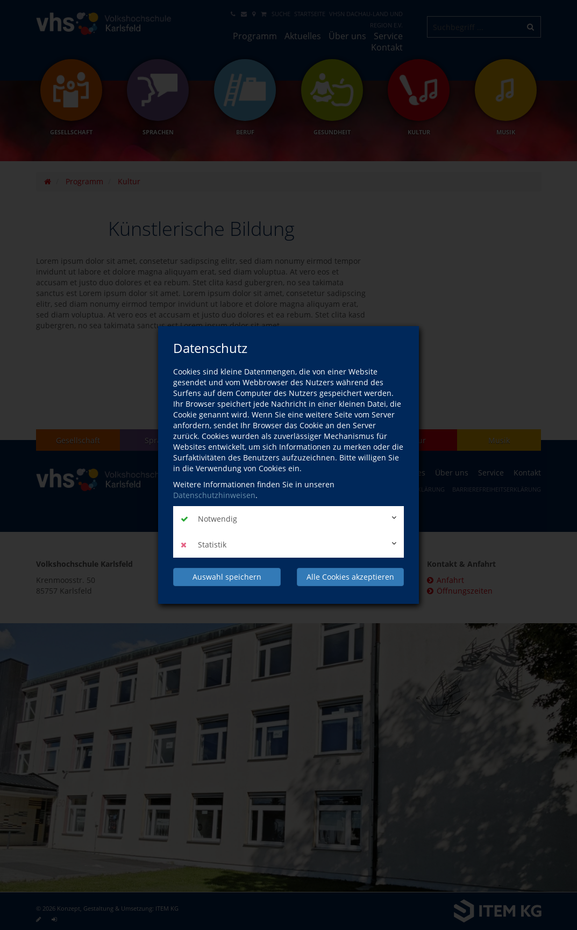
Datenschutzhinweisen (214, 495)
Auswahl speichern (227, 577)
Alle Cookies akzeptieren (350, 577)
